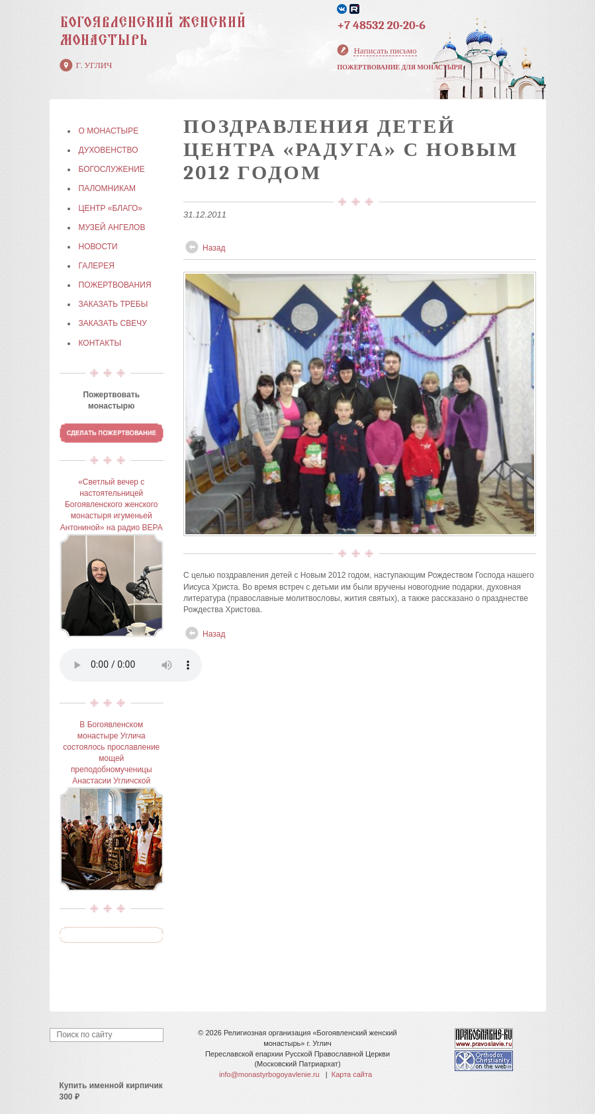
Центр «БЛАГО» (110, 208)
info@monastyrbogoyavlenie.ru (269, 1074)
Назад (214, 248)
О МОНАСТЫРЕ (109, 131)
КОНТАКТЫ (100, 343)
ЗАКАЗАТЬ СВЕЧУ (113, 323)
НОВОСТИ (98, 246)
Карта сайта (352, 1074)
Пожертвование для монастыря (399, 67)
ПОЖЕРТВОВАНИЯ (115, 285)
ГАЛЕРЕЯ (97, 265)
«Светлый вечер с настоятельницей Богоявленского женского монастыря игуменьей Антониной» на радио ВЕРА (111, 504)
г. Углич (94, 65)
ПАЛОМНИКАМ (107, 188)
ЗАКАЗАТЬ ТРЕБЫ (113, 304)
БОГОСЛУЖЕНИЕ (112, 169)
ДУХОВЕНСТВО (108, 150)
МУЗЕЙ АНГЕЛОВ (112, 227)
